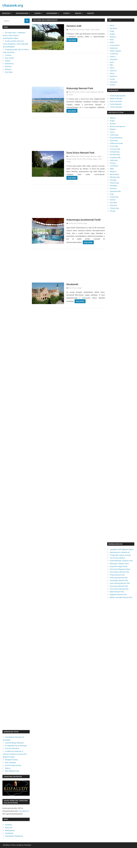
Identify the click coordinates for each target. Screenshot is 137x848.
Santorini (113, 71)
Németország (115, 177)
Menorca (8, 66)
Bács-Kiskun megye (83, 29)
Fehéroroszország (116, 143)
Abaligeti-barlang (11, 760)
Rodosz (112, 85)
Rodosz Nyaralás (116, 101)
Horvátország (115, 155)
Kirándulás (72, 29)
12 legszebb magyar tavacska (120, 555)
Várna (112, 68)
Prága (112, 31)
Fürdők (70, 223)
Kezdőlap (6, 13)
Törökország (114, 208)
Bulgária (113, 129)
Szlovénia (113, 205)
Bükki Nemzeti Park (117, 592)
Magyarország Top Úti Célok (76, 159)
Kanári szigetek (115, 51)
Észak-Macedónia (116, 138)
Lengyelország (115, 157)
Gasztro (90, 13)
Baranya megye (96, 156)
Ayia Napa (9, 72)
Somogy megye (92, 159)
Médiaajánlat (9, 830)
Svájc (112, 194)
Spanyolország (115, 191)
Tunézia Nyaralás (116, 107)
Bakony (7, 768)
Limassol (8, 55)
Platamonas (9, 64)
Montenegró (114, 174)
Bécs (111, 65)
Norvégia (113, 180)
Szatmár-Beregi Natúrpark (14, 743)
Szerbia (112, 200)
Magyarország (22, 13)
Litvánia (113, 163)
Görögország (114, 152)
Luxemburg (114, 54)
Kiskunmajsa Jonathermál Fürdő (84, 219)
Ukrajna (112, 211)
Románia (113, 188)
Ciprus (112, 132)
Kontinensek (52, 13)
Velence (113, 57)
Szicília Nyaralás (115, 104)
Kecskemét (72, 284)
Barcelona (113, 28)
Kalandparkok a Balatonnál (120, 552)
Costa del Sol (114, 45)
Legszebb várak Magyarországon (122, 549)
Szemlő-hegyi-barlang (13, 765)
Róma (112, 73)
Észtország (114, 140)
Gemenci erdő (74, 25)
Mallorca (113, 37)
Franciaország (115, 149)
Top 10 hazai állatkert (117, 558)
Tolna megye (95, 29)
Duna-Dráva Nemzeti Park (80, 152)
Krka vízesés (9, 58)
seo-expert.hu (24, 811)
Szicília (112, 79)
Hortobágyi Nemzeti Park (119, 580)
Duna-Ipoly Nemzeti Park (119, 586)
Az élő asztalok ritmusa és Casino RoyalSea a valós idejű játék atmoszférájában (15, 44)
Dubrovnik (114, 48)
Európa (37, 13)
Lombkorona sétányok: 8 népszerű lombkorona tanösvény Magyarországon (15, 754)
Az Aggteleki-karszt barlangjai (16, 746)
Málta (112, 169)
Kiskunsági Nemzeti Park (80, 88)
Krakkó (112, 34)
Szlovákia (113, 203)
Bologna (8, 69)
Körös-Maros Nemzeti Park (119, 572)
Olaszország (114, 183)
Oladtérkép (9, 833)
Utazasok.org (13, 5)
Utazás (66, 13)
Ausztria (113, 124)
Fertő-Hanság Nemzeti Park (120, 583)
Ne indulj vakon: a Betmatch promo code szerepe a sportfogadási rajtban (14, 35)
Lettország (113, 160)
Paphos (7, 61)
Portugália (113, 186)
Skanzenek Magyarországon (120, 569)
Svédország (114, 197)
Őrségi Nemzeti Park (117, 575)
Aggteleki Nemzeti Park (118, 594)
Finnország (114, 146)
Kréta (112, 40)
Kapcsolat (8, 828)
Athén (112, 42)
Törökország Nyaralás (118, 96)
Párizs (112, 25)
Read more (72, 40)
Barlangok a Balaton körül (119, 564)
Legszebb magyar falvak (118, 566)
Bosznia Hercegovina (117, 126)
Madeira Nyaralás (116, 98)
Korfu (112, 62)
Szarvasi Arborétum (12, 748)
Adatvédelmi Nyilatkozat (14, 836)
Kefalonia (113, 76)
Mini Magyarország (12, 771)
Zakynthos (113, 59)
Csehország (114, 135)
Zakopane (113, 82)
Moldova (113, 172)
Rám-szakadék (10, 763)
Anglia (112, 121)
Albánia (112, 118)
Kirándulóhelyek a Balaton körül (121, 561)
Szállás (78, 13)
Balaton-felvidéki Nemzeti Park (121, 597)
